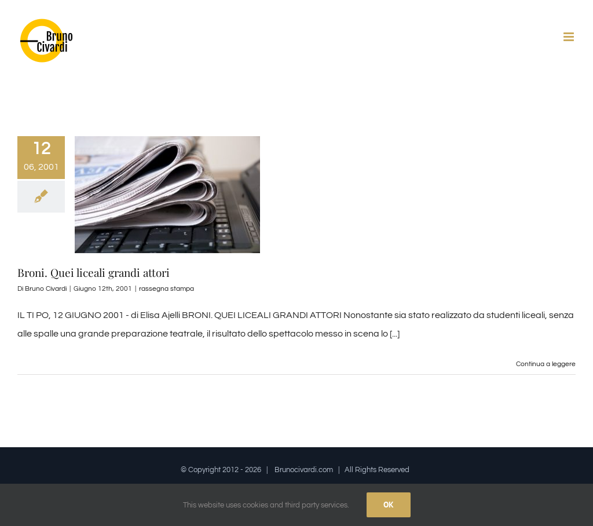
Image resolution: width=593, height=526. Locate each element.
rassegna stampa (166, 289)
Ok (388, 504)
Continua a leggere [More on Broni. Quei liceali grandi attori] (546, 364)
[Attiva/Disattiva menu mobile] (569, 37)
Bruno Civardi (46, 289)
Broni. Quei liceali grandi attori (93, 272)
